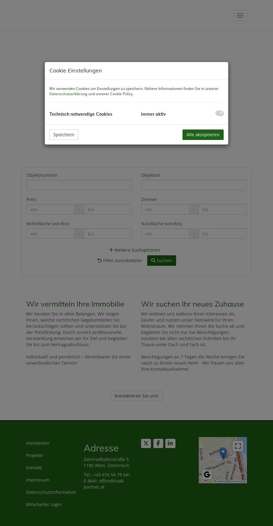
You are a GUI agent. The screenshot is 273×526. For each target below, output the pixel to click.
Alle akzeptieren (203, 134)
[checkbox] (219, 113)
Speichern (63, 134)
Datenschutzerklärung (68, 93)
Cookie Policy (121, 93)
